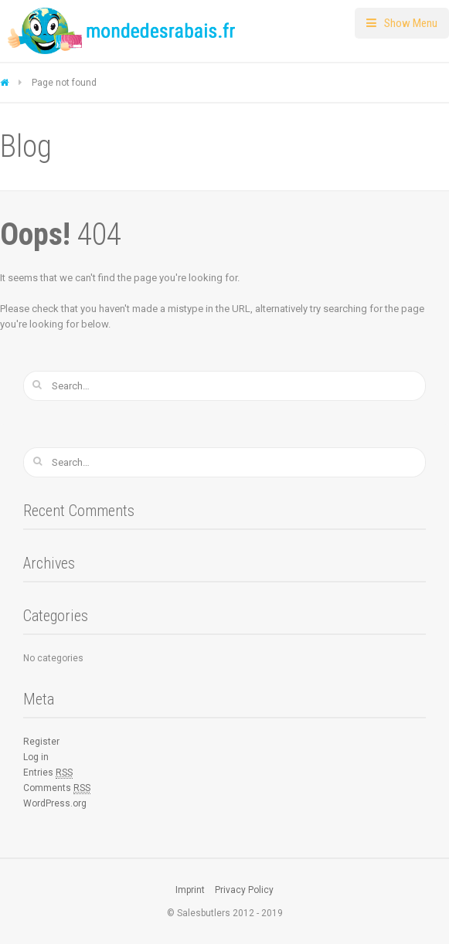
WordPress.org (55, 803)
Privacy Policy (244, 890)
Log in (36, 757)
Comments (56, 788)
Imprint (190, 890)
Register (41, 741)
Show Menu (410, 23)
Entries (48, 773)
